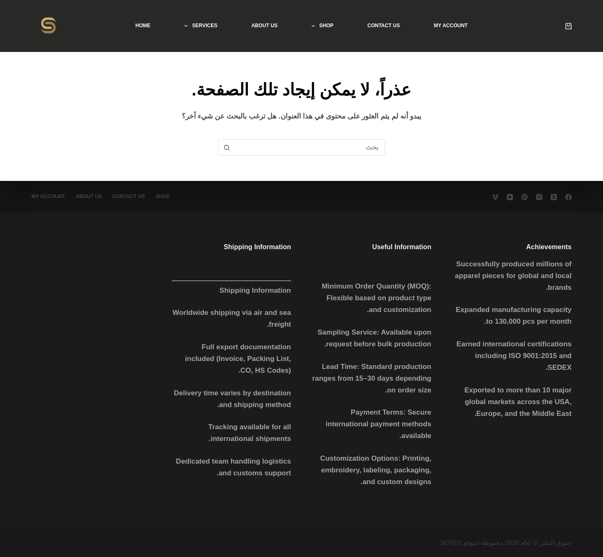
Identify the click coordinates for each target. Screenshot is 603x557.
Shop (320, 26)
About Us (264, 25)
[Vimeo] (495, 197)
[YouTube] (510, 197)
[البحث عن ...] (309, 147)
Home (142, 25)
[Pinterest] (524, 197)
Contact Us (383, 25)
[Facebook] (568, 197)
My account (451, 25)
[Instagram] (539, 197)
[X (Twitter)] (554, 197)
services (199, 26)
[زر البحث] (226, 147)
